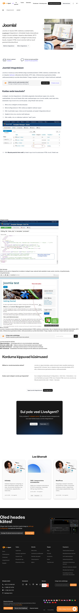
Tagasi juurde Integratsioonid (34, 390)
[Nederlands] (64, 600)
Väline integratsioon (23, 46)
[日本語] (57, 600)
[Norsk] (67, 600)
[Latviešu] (62, 600)
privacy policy (18, 604)
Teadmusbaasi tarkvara (68, 550)
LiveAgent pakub (34, 416)
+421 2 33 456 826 (9, 584)
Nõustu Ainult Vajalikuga (21, 608)
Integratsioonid (10, 10)
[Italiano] (54, 600)
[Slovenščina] (45, 602)
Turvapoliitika (50, 609)
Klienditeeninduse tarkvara (69, 553)
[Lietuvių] (59, 600)
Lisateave (9, 60)
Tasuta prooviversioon (54, 3)
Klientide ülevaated (35, 556)
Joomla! (18, 10)
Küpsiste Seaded (34, 608)
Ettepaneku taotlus (20, 562)
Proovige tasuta (48, 390)
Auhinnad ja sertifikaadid (37, 553)
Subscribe (73, 584)
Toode (23, 2)
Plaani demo (44, 424)
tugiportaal (18, 550)
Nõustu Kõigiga (8, 608)
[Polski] (70, 600)
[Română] (75, 600)
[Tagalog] (50, 602)
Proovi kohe (34, 424)
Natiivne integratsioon (8, 45)
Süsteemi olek (19, 556)
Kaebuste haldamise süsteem (70, 567)
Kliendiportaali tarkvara (68, 570)
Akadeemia (49, 556)
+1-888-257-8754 (9, 587)
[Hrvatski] (49, 600)
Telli (76, 336)
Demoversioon (66, 3)
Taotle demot (45, 83)
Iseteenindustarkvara (68, 559)
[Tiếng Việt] (53, 602)
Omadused (5, 557)
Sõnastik (49, 553)
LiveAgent (5, 33)
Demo (3, 551)
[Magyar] (51, 600)
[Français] (46, 600)
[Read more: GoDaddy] (13, 479)
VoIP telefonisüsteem (68, 556)
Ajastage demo (29, 533)
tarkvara (12, 75)
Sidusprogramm (35, 559)
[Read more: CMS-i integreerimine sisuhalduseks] (39, 479)
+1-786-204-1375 (9, 590)
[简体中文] (55, 602)
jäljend (32, 562)
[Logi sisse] (73, 3)
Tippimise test (50, 562)
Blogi (48, 550)
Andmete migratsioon (21, 553)
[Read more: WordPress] (65, 479)
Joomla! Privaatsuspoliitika (31, 60)
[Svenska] (48, 602)
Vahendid (29, 2)
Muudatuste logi (19, 559)
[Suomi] (44, 600)
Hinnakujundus (5, 554)
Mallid (48, 559)
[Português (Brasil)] (72, 600)
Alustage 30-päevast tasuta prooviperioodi (12, 533)
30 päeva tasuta (55, 83)
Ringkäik (4, 563)
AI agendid (16, 3)
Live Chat (36, 378)
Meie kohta (34, 550)
